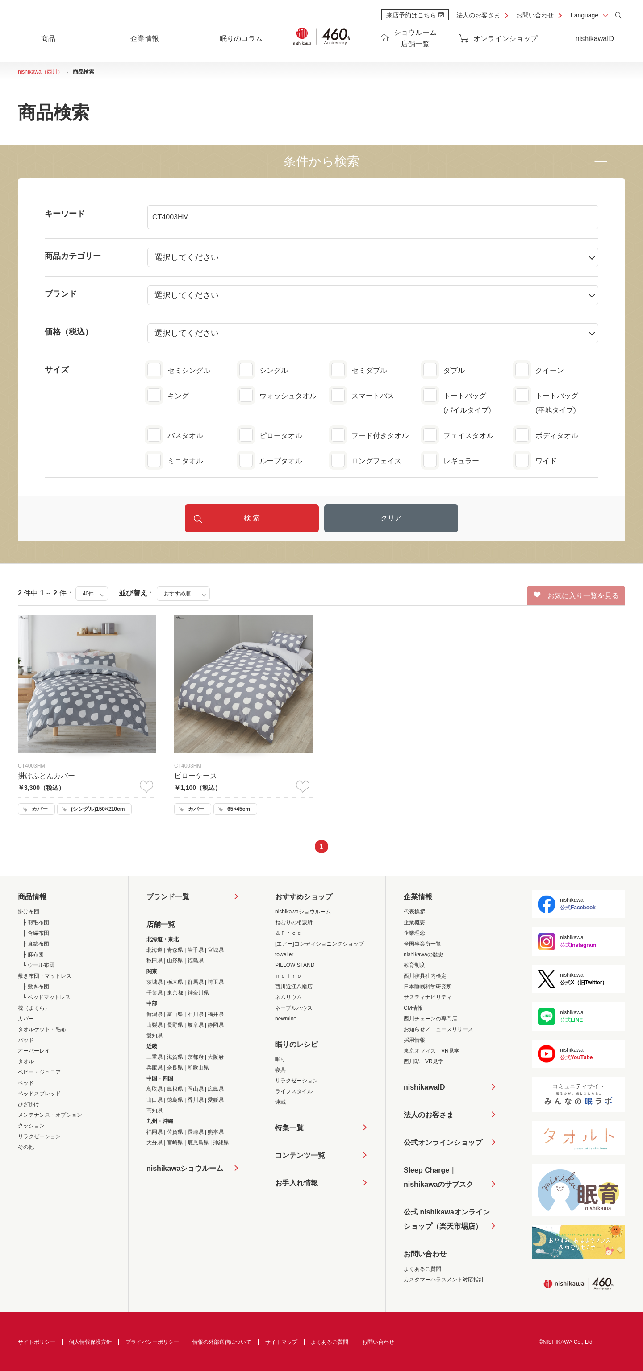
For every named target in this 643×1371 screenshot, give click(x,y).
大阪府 (216, 1057)
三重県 (154, 1057)
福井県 (216, 1014)
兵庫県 (154, 1068)
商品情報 (32, 896)
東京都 (175, 993)
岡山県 (196, 1089)
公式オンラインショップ (443, 1142)
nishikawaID (595, 38)
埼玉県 (216, 982)
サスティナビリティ (428, 997)
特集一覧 (289, 1127)
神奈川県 (198, 993)
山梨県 (154, 1025)
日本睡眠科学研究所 (428, 986)
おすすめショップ (303, 896)
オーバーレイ (34, 1051)
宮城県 (216, 950)
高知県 (154, 1110)
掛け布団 (28, 911)
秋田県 (154, 961)
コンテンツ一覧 (300, 1155)
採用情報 (414, 1040)
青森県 (175, 950)
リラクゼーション (39, 1136)
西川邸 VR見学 (423, 1061)
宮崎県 (175, 1143)
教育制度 (414, 965)
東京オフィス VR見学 (431, 1051)
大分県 (154, 1143)
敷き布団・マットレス (44, 976)
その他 (26, 1147)
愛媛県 (216, 1100)
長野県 (175, 1025)
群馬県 (196, 982)
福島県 (196, 961)
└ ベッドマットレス (46, 997)
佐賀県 (175, 1132)
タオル (26, 1061)
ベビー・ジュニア (39, 1072)
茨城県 (154, 982)
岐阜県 (196, 1025)
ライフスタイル (294, 1091)
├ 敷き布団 (35, 986)
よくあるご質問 (422, 1269)
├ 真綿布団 (35, 944)
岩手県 (196, 950)
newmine (285, 1019)
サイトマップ (281, 1342)
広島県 (216, 1089)
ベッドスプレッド (39, 1093)
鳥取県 (154, 1089)
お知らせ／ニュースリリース (438, 1029)
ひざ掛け (28, 1104)
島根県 (175, 1089)
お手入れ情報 (296, 1183)
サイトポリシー (36, 1342)
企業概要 (414, 922)
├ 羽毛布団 (35, 922)
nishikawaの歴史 (423, 954)
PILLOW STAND (294, 965)
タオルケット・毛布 (42, 1029)
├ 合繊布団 (35, 933)
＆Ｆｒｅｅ (288, 933)
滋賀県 (175, 1057)
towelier (284, 954)
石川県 (196, 1014)
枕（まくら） (34, 1008)
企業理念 (414, 933)
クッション (31, 1126)
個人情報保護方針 (90, 1342)
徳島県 (175, 1100)
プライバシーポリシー (152, 1342)
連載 (280, 1102)
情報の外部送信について (221, 1342)
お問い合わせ (535, 15)
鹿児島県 (198, 1143)
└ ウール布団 (38, 965)
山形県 (175, 961)
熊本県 (216, 1132)
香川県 (196, 1100)
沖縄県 (221, 1143)
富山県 (175, 1014)
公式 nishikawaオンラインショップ (447, 1221)
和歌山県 (198, 1068)
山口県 (154, 1100)
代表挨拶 (414, 911)
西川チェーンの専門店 (430, 1019)
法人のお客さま (478, 15)
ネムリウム (288, 997)
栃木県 (175, 982)
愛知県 (154, 1035)
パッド (26, 1040)
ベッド (26, 1083)
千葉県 (154, 993)
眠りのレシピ (296, 1044)
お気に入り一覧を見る (576, 595)
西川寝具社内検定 (425, 976)
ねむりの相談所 (294, 922)
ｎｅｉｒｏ (288, 976)
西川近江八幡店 (294, 986)
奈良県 (175, 1068)
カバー (26, 1019)
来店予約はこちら (415, 15)
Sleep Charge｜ (438, 1179)
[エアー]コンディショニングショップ (319, 944)
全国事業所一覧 (422, 944)
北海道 (154, 950)
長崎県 (196, 1132)
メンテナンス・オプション (50, 1115)
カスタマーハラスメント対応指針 (444, 1279)
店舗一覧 (160, 924)
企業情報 (418, 896)
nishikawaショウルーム (184, 1168)
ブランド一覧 (167, 896)
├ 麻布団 (33, 954)
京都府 (196, 1057)
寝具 (280, 1070)
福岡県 (154, 1132)
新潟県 (154, 1014)
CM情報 (413, 1008)
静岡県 (216, 1025)
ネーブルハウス (294, 1008)
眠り (280, 1059)
